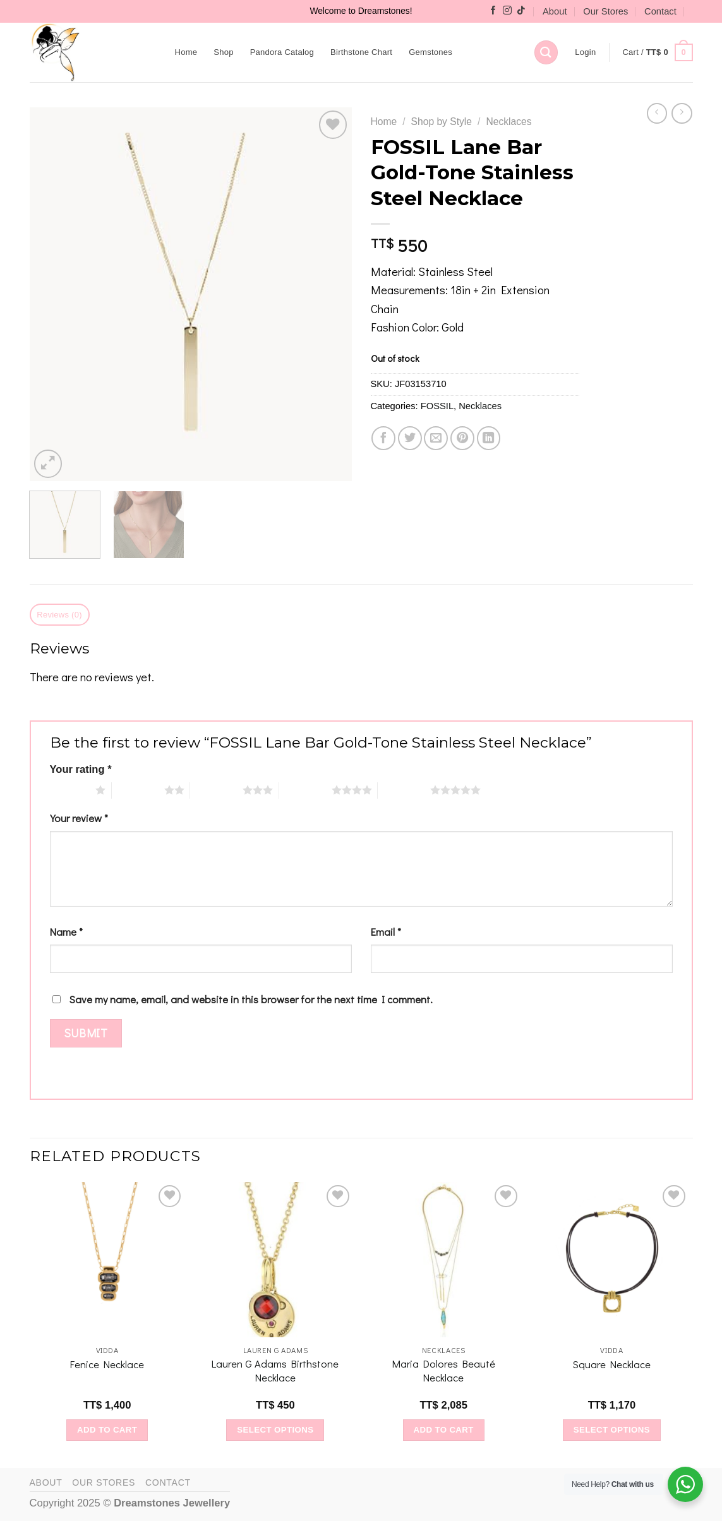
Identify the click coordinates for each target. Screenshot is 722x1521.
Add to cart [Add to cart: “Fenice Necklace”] (107, 1430)
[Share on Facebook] (383, 438)
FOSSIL (437, 406)
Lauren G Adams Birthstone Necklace (275, 1370)
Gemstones (430, 52)
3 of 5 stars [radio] (216, 790)
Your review (79, 818)
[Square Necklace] (612, 1260)
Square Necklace (612, 1364)
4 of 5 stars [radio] (305, 790)
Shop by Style (441, 121)
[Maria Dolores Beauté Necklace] (444, 1260)
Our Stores (605, 11)
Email (386, 931)
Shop (223, 52)
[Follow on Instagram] (507, 11)
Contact (660, 11)
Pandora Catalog (282, 52)
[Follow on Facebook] (493, 11)
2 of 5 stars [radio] (138, 790)
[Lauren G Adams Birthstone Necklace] (276, 1260)
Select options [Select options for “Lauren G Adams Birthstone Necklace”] (275, 1430)
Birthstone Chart (361, 52)
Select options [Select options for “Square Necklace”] (612, 1430)
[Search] (546, 52)
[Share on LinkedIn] (489, 438)
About (555, 11)
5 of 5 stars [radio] (404, 790)
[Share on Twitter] (410, 438)
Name (66, 931)
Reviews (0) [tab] (59, 614)
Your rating (81, 769)
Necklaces (508, 121)
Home (186, 52)
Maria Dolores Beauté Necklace (443, 1370)
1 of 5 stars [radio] (70, 790)
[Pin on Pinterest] (462, 438)
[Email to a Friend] (436, 438)
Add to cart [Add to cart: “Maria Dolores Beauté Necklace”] (443, 1430)
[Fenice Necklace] (107, 1260)
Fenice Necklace (107, 1364)
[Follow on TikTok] (521, 11)
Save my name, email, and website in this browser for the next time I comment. (251, 999)
